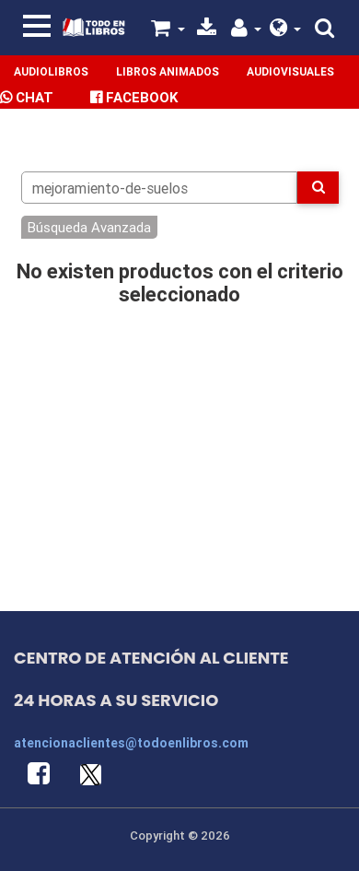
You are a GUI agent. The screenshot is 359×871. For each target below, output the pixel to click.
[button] (286, 30)
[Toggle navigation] (37, 25)
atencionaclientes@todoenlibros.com (131, 743)
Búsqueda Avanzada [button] (89, 227)
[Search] (159, 187)
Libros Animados (167, 71)
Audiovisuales (290, 71)
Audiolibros (51, 71)
